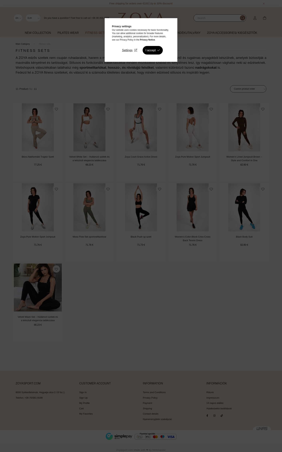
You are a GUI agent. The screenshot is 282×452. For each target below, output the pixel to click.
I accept (151, 50)
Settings (127, 50)
